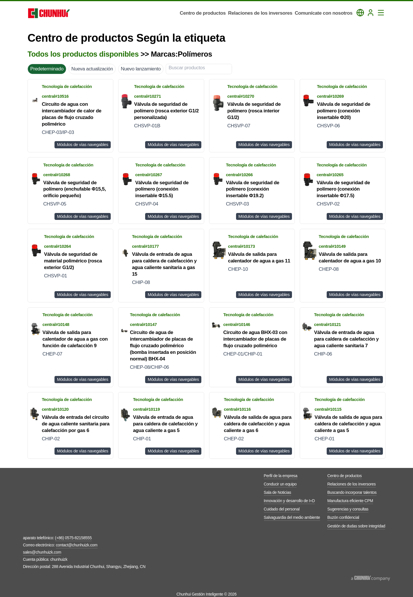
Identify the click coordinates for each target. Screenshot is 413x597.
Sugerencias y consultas (347, 509)
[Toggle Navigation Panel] (381, 13)
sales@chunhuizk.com (42, 552)
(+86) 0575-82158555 (73, 537)
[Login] (371, 13)
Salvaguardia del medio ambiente (292, 517)
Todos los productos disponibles (83, 54)
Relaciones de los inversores (351, 484)
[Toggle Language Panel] (360, 13)
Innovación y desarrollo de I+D (289, 500)
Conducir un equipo (280, 484)
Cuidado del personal (282, 509)
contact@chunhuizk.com (77, 545)
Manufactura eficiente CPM (350, 500)
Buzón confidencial (343, 517)
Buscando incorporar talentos (352, 492)
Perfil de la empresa (280, 475)
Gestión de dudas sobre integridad (356, 526)
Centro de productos (344, 475)
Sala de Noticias (277, 492)
